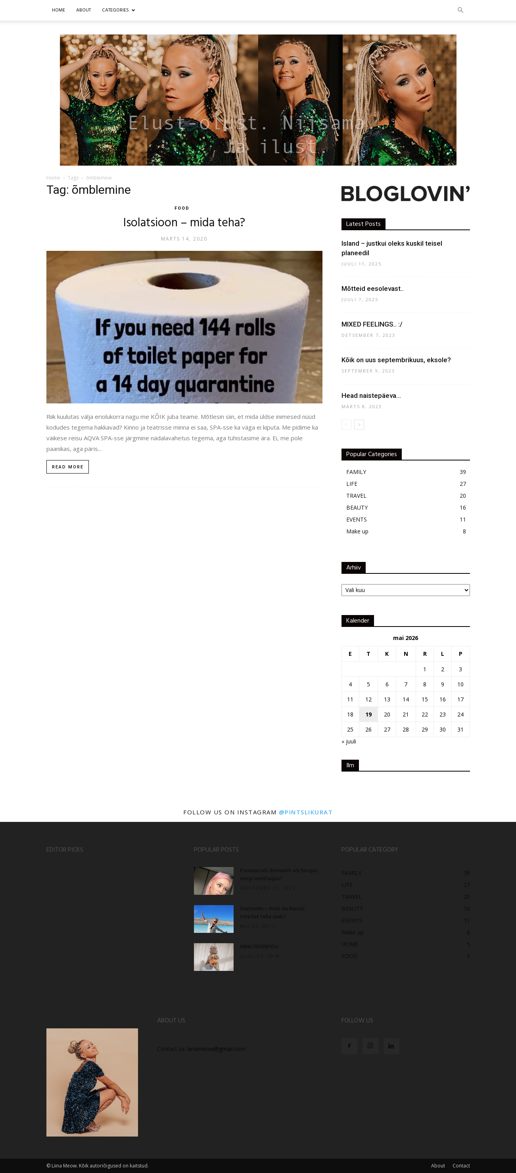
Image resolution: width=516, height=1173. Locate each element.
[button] (460, 10)
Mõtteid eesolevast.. (372, 288)
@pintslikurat (306, 812)
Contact (461, 1165)
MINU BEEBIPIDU (259, 946)
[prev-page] (346, 425)
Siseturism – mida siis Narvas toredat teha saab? (272, 912)
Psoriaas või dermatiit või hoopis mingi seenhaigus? (278, 874)
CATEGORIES (118, 10)
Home (58, 10)
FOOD (182, 208)
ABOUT (83, 10)
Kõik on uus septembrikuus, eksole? (396, 360)
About (438, 1165)
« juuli (348, 741)
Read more (68, 467)
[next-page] (359, 425)
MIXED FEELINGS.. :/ (372, 324)
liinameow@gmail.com (217, 1049)
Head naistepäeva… (371, 395)
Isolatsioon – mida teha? (184, 223)
